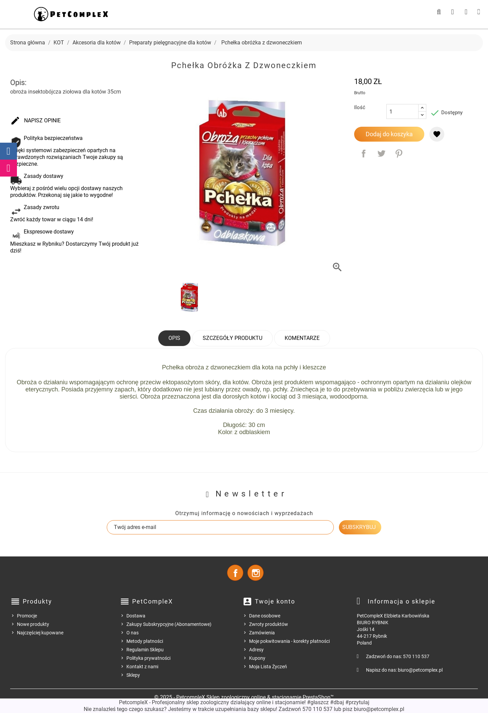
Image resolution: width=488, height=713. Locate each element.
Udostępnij (363, 153)
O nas (132, 632)
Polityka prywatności (148, 658)
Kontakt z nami (142, 666)
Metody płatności (144, 641)
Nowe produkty (33, 624)
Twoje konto (275, 601)
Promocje (27, 615)
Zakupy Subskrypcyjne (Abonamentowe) (168, 624)
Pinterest (399, 153)
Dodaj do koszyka (389, 134)
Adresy (256, 649)
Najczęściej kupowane (40, 632)
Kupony (257, 658)
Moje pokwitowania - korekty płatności (289, 641)
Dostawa (135, 615)
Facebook (235, 572)
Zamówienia (262, 632)
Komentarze (302, 338)
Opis (174, 338)
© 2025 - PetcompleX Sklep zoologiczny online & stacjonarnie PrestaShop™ (244, 697)
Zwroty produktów (268, 624)
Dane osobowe (264, 615)
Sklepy (133, 675)
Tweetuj (381, 153)
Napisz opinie (35, 121)
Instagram (255, 572)
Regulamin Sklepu (145, 649)
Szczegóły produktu (232, 338)
